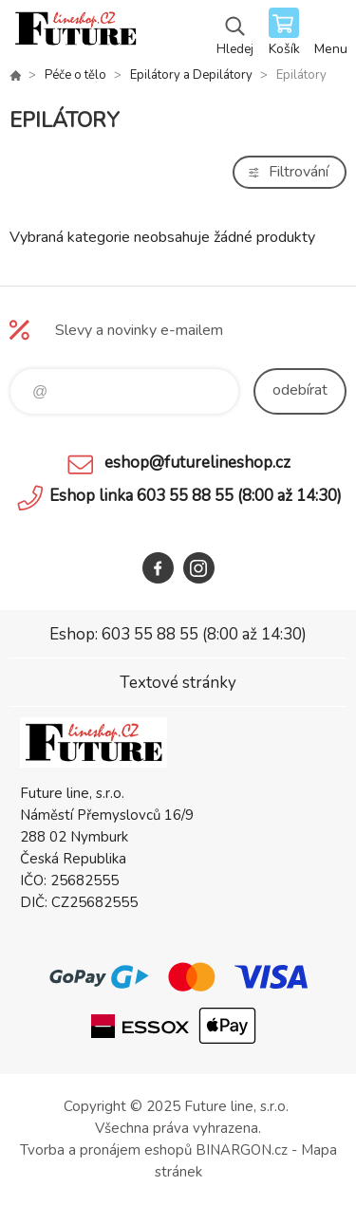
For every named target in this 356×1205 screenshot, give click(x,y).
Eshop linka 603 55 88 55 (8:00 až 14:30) (195, 496)
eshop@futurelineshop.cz (197, 462)
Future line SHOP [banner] (74, 33)
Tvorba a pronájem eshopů (106, 1149)
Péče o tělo (75, 74)
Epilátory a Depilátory (191, 74)
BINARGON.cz (242, 1149)
